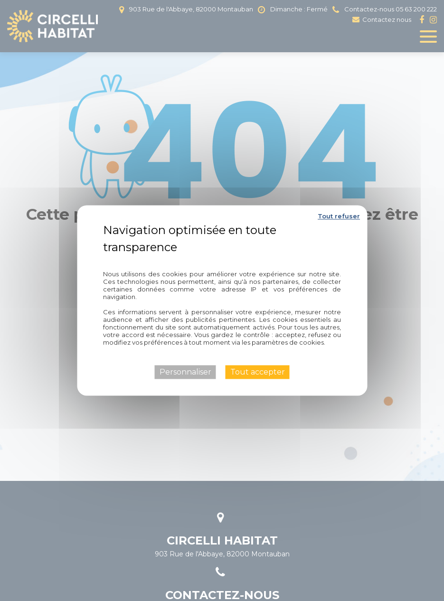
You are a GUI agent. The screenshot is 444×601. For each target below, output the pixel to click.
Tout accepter (257, 371)
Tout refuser (339, 216)
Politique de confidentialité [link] (222, 260)
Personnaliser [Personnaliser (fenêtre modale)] (185, 371)
